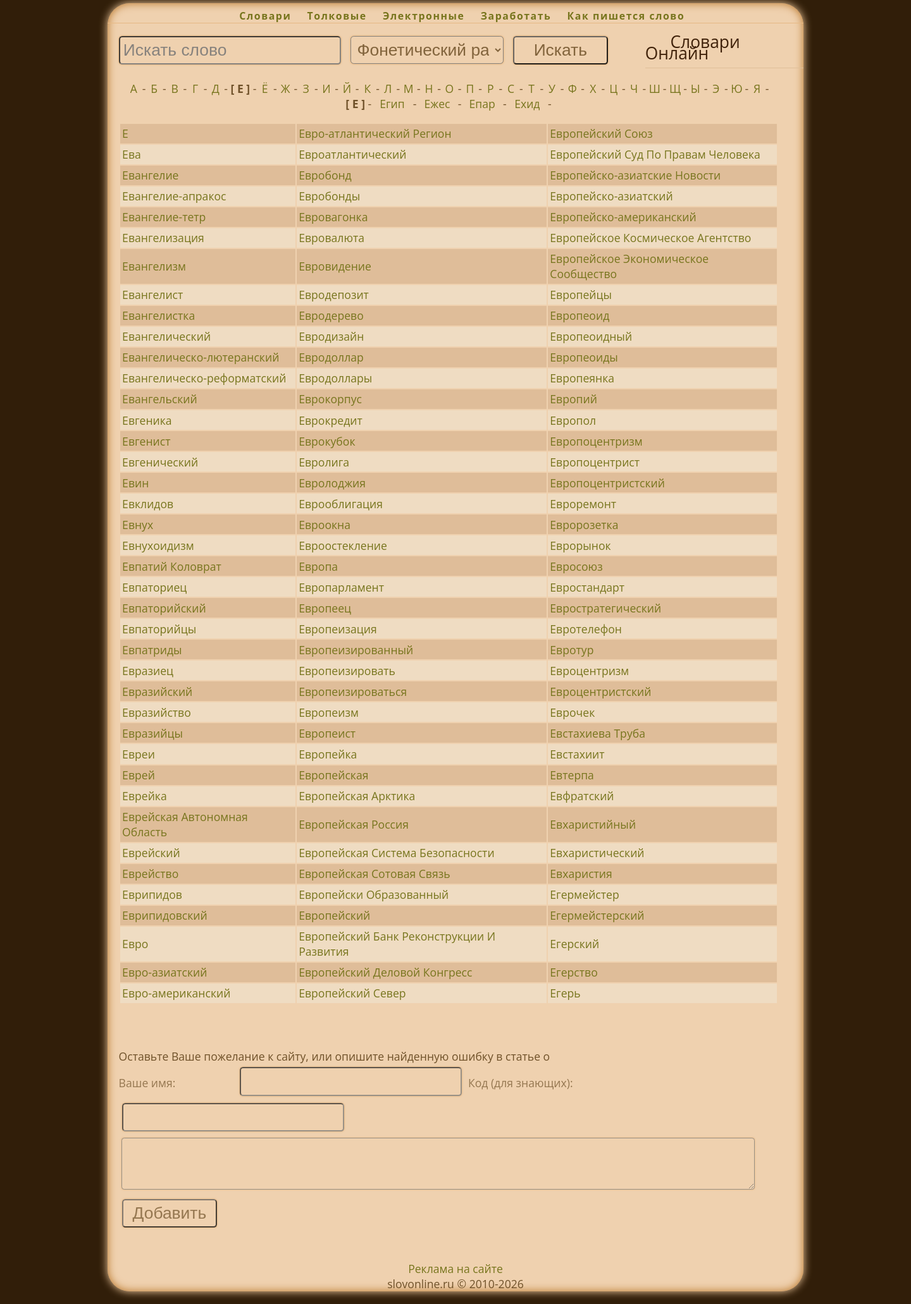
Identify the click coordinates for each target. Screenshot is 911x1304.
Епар (482, 103)
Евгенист (146, 441)
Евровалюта (331, 237)
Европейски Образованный (374, 894)
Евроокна (324, 524)
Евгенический (160, 462)
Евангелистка (158, 315)
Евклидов (147, 503)
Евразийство (156, 712)
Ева (131, 154)
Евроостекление (343, 545)
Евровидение (335, 266)
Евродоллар (331, 357)
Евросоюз (576, 566)
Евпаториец (154, 587)
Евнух (137, 524)
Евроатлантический (352, 154)
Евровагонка (333, 216)
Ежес (437, 103)
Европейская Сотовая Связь (374, 873)
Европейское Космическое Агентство (650, 237)
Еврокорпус (330, 398)
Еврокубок (327, 441)
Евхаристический (597, 852)
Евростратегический (605, 608)
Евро (135, 943)
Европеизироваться (353, 691)
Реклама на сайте (455, 1278)
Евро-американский (176, 993)
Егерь (565, 993)
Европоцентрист (595, 462)
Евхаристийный (593, 824)
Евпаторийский (164, 608)
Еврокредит (331, 420)
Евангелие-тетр (164, 216)
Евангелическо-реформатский (204, 378)
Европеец (325, 608)
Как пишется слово (626, 16)
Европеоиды (583, 357)
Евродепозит (334, 294)
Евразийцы (152, 733)
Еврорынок (580, 545)
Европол (573, 420)
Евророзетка (584, 524)
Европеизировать (347, 670)
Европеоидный (591, 336)
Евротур (571, 649)
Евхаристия (581, 873)
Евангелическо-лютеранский (200, 357)
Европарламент (341, 587)
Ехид (527, 103)
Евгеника (147, 420)
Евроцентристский (600, 691)
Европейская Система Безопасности (396, 852)
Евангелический (166, 336)
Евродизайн (331, 336)
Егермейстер (584, 894)
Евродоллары (335, 378)
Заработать (516, 16)
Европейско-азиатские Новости (635, 175)
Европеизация (337, 629)
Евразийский (157, 691)
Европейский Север (352, 993)
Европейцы (581, 294)
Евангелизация (163, 237)
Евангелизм (154, 266)
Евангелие (150, 175)
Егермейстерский (597, 915)
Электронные (424, 16)
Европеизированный (356, 649)
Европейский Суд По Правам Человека (655, 154)
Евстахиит (577, 754)
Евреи (138, 754)
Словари (265, 16)
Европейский (334, 915)
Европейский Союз (601, 133)
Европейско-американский (623, 216)
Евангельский (159, 398)
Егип (392, 103)
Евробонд (325, 175)
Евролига (324, 462)
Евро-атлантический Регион (375, 133)
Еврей (138, 775)
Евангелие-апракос (174, 196)
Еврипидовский (165, 915)
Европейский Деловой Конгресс (385, 972)
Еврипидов (152, 894)
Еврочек (572, 712)
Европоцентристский (607, 483)
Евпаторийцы (159, 629)
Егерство (573, 972)
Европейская (333, 775)
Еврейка (144, 795)
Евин (135, 483)
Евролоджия (332, 483)
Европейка (328, 754)
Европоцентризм (596, 441)
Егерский (574, 943)
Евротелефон (586, 629)
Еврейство (150, 873)
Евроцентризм (589, 670)
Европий (573, 398)
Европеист (327, 733)
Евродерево (331, 315)
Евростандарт (587, 587)
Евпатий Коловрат (171, 566)
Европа (318, 566)
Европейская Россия (354, 824)
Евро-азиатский (164, 972)
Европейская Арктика (357, 795)
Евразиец (147, 670)
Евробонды (329, 196)
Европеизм (329, 712)
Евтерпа (572, 775)
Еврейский (151, 852)
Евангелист (152, 294)
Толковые (337, 16)
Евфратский (582, 795)
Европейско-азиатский (611, 196)
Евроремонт (583, 503)
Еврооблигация (341, 503)
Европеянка (582, 378)
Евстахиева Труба (597, 733)
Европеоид (579, 315)
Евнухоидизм (158, 545)
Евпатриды (152, 649)
